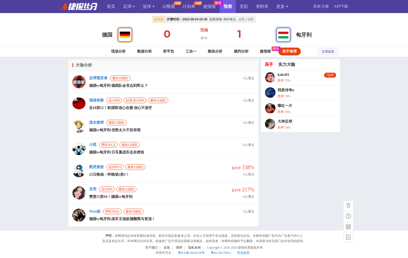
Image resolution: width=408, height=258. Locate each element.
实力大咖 (286, 64)
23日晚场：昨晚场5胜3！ (109, 174)
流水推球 (96, 122)
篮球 (148, 6)
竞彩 (244, 6)
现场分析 (118, 51)
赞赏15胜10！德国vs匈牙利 (111, 197)
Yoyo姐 (95, 211)
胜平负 (168, 51)
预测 (227, 6)
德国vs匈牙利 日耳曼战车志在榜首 (117, 152)
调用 (179, 247)
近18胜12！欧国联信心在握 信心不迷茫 (120, 108)
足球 (129, 6)
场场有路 (96, 100)
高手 (269, 64)
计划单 (189, 6)
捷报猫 (209, 6)
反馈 (167, 247)
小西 (92, 145)
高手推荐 (289, 51)
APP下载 (341, 6)
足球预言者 (98, 78)
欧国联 (159, 19)
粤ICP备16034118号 (191, 253)
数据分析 (144, 51)
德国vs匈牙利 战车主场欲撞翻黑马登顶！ (122, 219)
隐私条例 (194, 247)
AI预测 (168, 6)
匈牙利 (304, 34)
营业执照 (243, 253)
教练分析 (215, 51)
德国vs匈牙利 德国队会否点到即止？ (118, 86)
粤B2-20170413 (221, 253)
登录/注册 (321, 6)
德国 (107, 34)
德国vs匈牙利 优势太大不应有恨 (115, 130)
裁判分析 (241, 51)
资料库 (262, 6)
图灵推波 (96, 167)
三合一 (191, 51)
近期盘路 (328, 51)
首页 (111, 6)
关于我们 (151, 247)
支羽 (92, 189)
